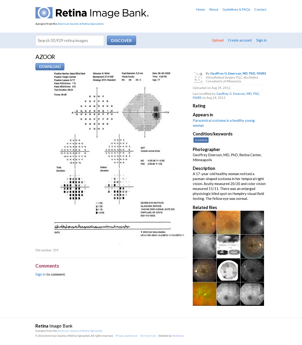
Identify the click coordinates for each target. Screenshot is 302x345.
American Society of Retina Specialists (81, 23)
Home (200, 9)
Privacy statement (127, 335)
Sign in (261, 40)
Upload (218, 40)
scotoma (201, 140)
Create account (240, 40)
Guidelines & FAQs (236, 9)
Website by (171, 335)
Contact (260, 9)
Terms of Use (148, 335)
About (213, 9)
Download (50, 66)
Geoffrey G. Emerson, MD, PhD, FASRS (238, 73)
